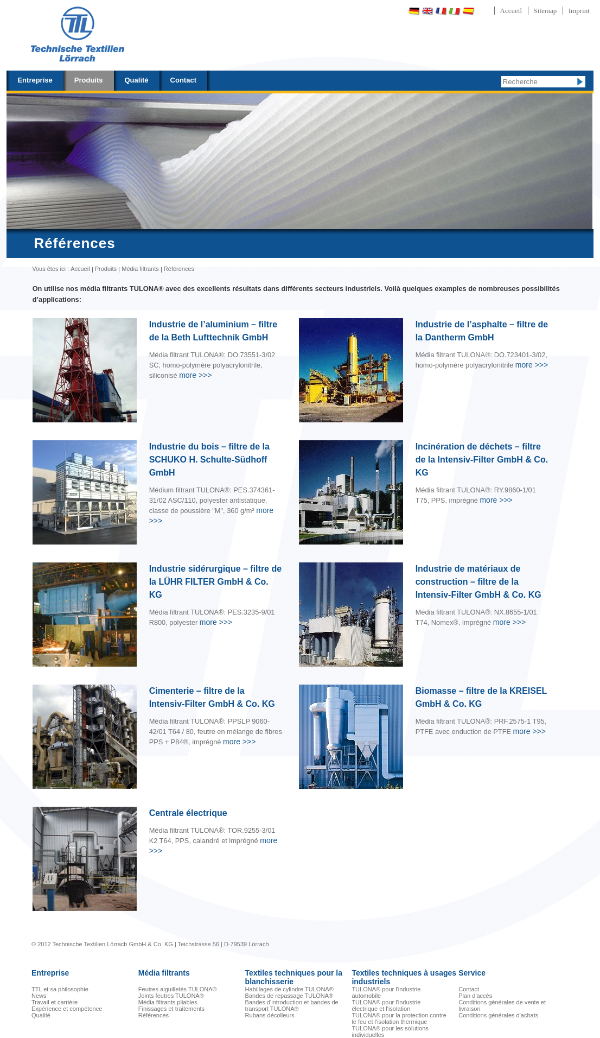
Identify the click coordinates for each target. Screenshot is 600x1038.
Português (496, 11)
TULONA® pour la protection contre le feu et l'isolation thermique (399, 1018)
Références (153, 1015)
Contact (183, 80)
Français (441, 11)
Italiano (454, 11)
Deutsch (413, 11)
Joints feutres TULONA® (171, 995)
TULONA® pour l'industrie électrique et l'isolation (386, 1005)
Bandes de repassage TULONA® (289, 995)
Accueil (511, 11)
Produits (88, 80)
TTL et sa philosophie (59, 989)
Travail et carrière (54, 1002)
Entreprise (34, 80)
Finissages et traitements (171, 1008)
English (427, 11)
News (39, 995)
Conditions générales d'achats (498, 1015)
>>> (195, 375)
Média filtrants (140, 268)
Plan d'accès (475, 995)
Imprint (579, 11)
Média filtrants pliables (167, 1002)
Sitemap (545, 11)
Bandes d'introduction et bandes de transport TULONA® (292, 1005)
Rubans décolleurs (270, 1015)
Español (468, 11)
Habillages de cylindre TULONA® (289, 989)
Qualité (137, 80)
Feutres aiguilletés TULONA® (177, 989)
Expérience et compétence (66, 1008)
